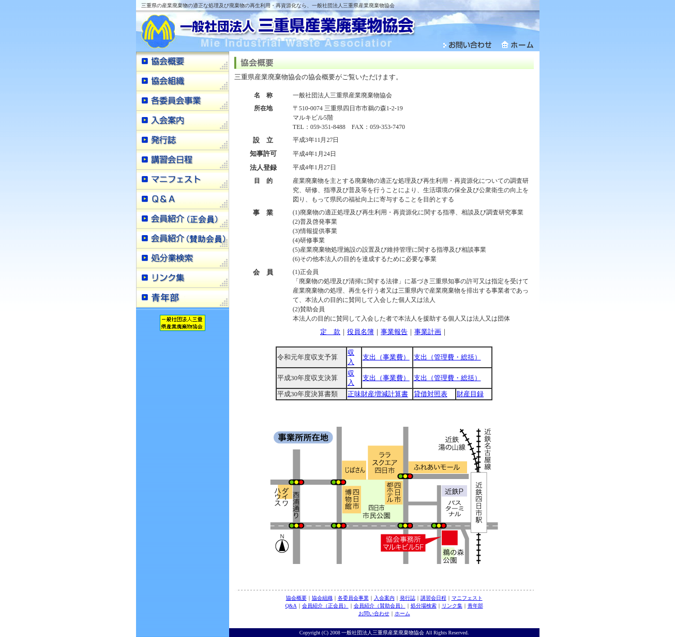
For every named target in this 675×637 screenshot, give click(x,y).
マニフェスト (467, 598)
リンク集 (452, 606)
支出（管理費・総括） (447, 357)
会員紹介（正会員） (325, 606)
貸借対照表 (430, 394)
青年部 (475, 606)
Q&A (290, 606)
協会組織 (322, 598)
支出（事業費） (386, 357)
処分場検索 (424, 606)
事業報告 (394, 332)
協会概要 (296, 598)
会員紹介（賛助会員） (380, 606)
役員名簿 (360, 332)
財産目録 (470, 394)
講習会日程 (433, 598)
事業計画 (427, 332)
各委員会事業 (353, 598)
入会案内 (384, 598)
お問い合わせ (373, 613)
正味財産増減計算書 (378, 394)
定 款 (330, 332)
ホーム (402, 613)
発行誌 (407, 598)
